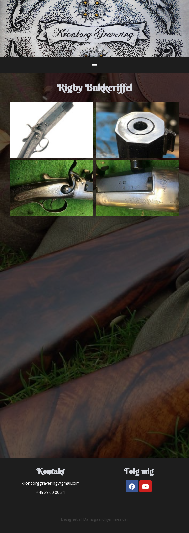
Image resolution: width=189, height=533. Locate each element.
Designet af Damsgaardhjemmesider (94, 519)
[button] (95, 64)
